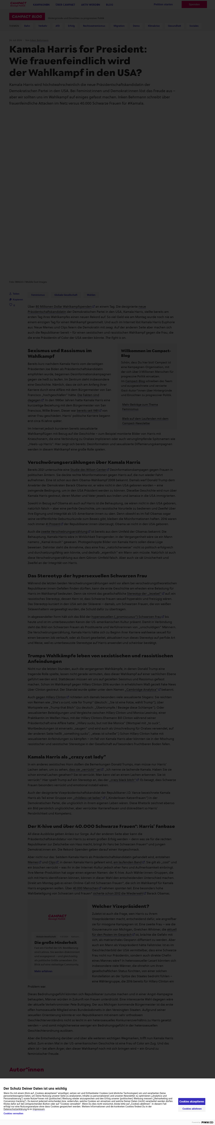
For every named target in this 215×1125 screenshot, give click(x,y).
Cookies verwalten (13, 1113)
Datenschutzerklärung (15, 1109)
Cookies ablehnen (192, 1108)
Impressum (39, 1109)
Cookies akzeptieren (191, 1101)
